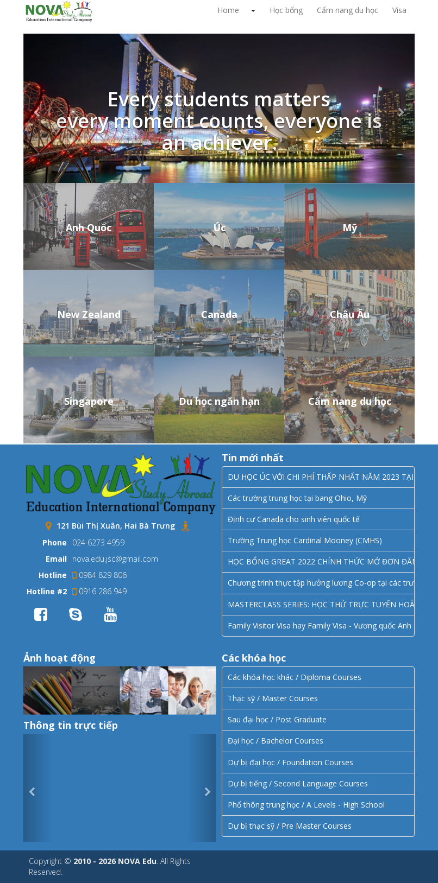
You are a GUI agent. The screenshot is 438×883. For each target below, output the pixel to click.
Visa (399, 10)
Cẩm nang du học (347, 10)
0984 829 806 (99, 575)
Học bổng (286, 10)
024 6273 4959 (98, 542)
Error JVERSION (119, 788)
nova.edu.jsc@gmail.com (115, 559)
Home (228, 10)
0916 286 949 (99, 591)
